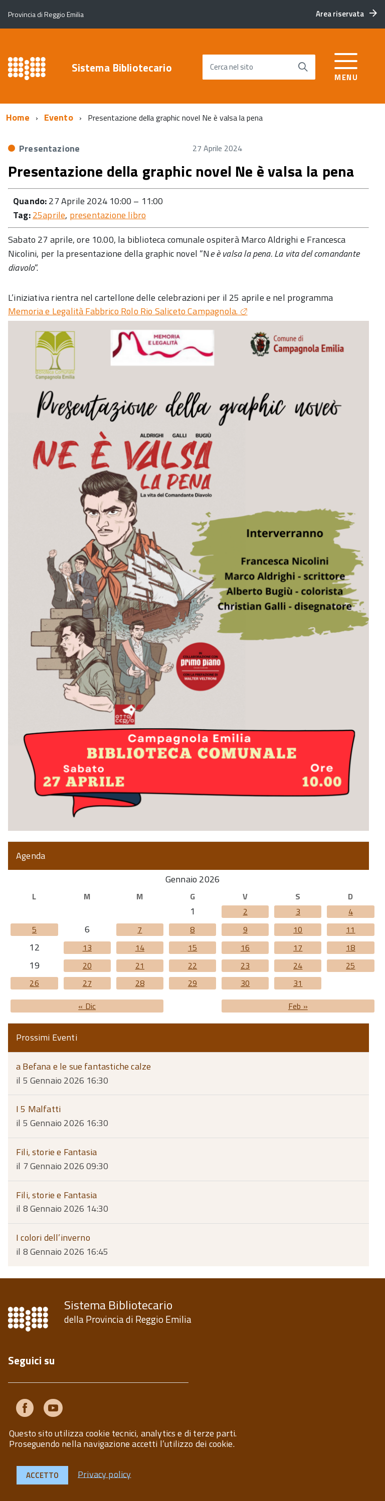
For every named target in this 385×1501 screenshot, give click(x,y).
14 (139, 947)
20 (87, 965)
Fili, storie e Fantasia (56, 1152)
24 (297, 965)
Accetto (42, 1475)
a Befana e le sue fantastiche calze (83, 1066)
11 (350, 929)
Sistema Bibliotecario (122, 68)
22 (192, 965)
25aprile (49, 215)
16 (245, 947)
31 (297, 983)
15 (192, 947)
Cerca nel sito (231, 67)
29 (192, 983)
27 (87, 983)
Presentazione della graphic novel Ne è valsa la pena (181, 171)
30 (245, 983)
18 (350, 947)
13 (87, 947)
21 (139, 965)
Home (18, 117)
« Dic (87, 1006)
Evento (58, 117)
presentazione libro (108, 215)
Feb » (298, 1006)
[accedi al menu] (346, 65)
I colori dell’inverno (53, 1237)
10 (297, 929)
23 (245, 965)
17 (297, 947)
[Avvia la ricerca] (302, 67)
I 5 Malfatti (38, 1109)
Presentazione (49, 148)
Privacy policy (104, 1473)
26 (34, 983)
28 (139, 983)
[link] (128, 311)
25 (350, 965)
